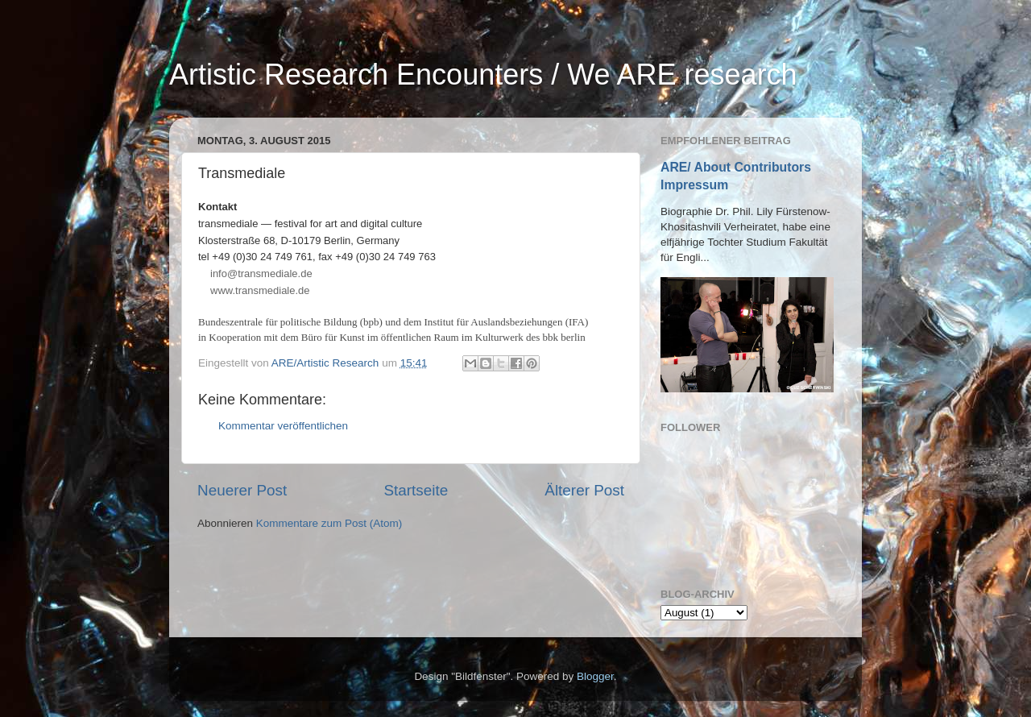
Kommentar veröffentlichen (283, 426)
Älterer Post (584, 490)
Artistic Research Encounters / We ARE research (483, 74)
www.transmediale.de (260, 290)
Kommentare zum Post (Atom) (329, 523)
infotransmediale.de (261, 273)
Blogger (595, 676)
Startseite (415, 490)
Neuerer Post (242, 490)
